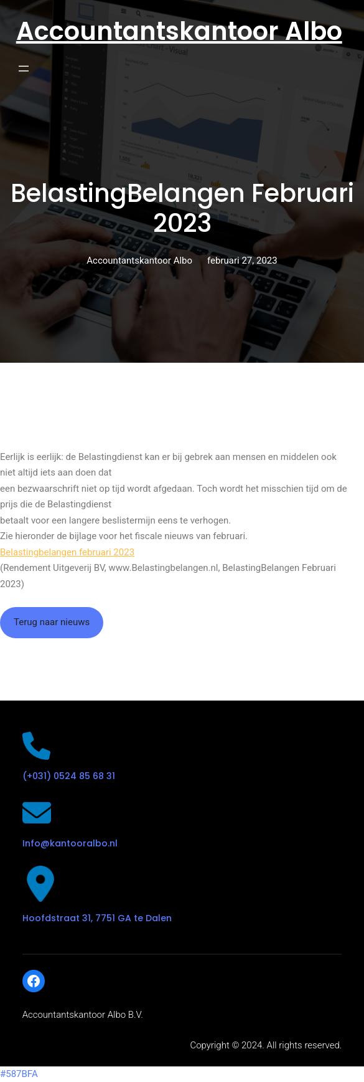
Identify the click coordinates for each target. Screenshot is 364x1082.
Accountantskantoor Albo (179, 31)
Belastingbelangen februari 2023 (67, 552)
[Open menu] (23, 68)
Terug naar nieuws (52, 622)
